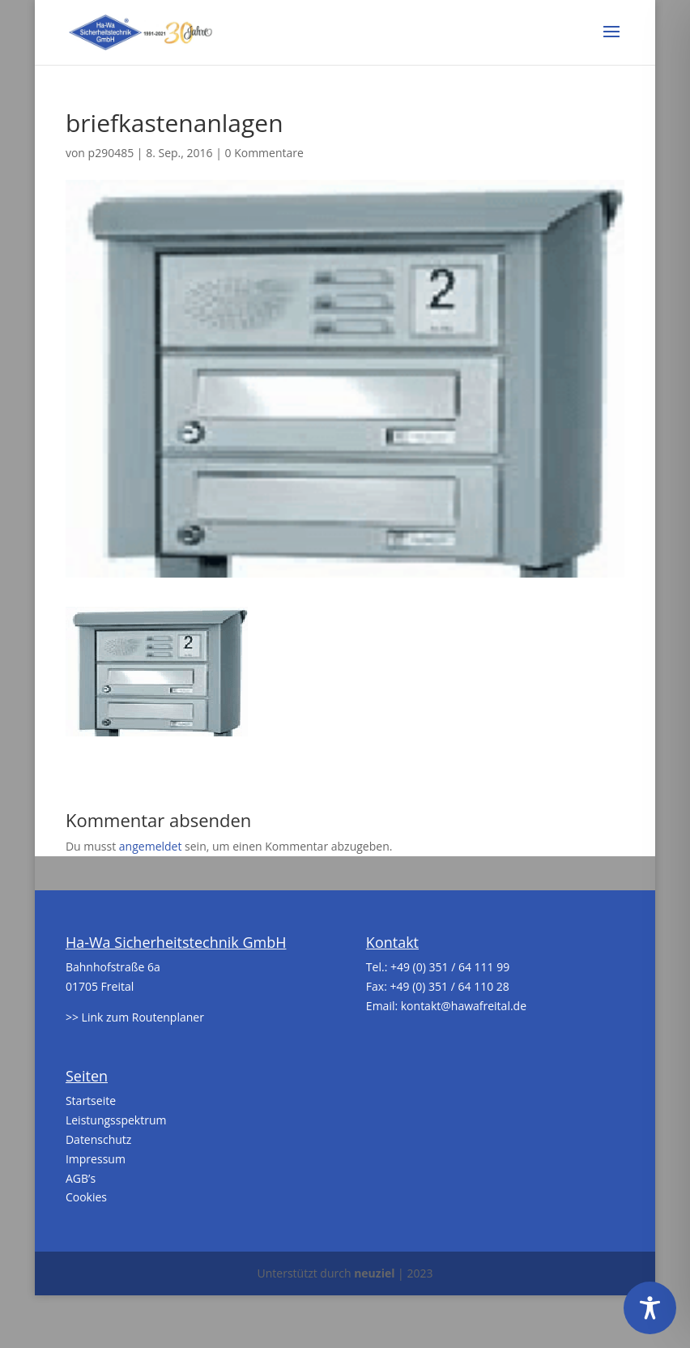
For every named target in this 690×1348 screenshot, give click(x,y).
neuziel (374, 1273)
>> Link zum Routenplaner (135, 1017)
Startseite (91, 1100)
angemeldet (150, 846)
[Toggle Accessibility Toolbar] (650, 1308)
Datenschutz (98, 1139)
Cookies (86, 1197)
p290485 (111, 152)
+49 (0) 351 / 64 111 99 (449, 967)
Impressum (96, 1159)
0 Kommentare (264, 152)
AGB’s (81, 1178)
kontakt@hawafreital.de (463, 1005)
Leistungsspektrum (116, 1120)
